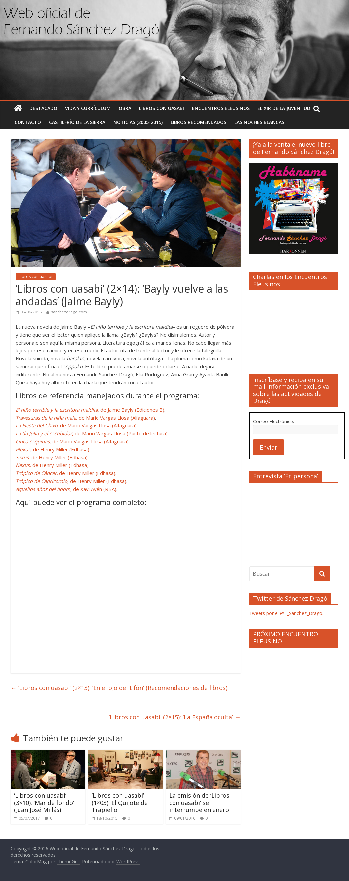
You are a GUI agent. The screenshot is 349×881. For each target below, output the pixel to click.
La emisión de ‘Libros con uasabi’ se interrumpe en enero (199, 802)
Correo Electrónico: (273, 421)
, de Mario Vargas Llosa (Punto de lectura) (92, 433)
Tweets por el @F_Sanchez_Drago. (286, 613)
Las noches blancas (259, 122)
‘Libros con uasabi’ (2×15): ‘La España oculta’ (175, 717)
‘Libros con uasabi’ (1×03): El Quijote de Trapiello (120, 802)
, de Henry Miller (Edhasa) (52, 449)
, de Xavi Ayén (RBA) (66, 489)
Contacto (28, 122)
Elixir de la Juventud (283, 108)
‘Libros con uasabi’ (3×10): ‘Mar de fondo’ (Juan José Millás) (44, 802)
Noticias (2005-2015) (138, 122)
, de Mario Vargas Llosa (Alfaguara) (85, 417)
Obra (125, 108)
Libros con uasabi (161, 108)
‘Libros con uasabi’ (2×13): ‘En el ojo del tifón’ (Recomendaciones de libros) (119, 688)
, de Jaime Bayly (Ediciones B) (90, 409)
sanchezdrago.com (69, 312)
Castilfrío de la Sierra (77, 122)
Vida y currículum (88, 108)
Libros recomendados (198, 122)
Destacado (43, 108)
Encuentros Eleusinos (221, 108)
